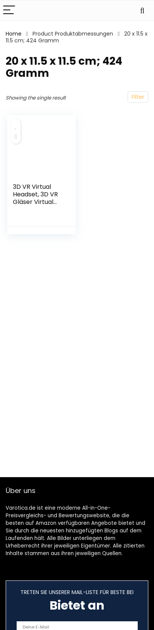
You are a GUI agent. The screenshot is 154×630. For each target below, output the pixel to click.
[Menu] (9, 10)
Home (14, 33)
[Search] (142, 10)
